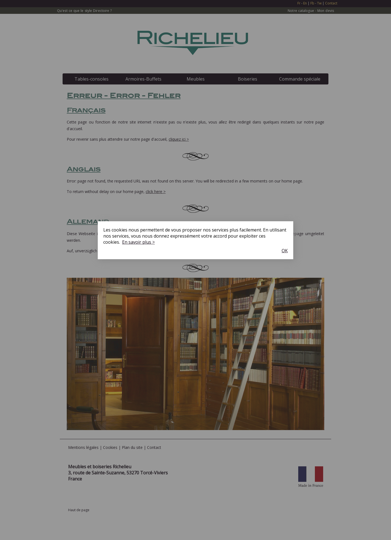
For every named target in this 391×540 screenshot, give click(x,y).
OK (285, 251)
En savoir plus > (138, 242)
